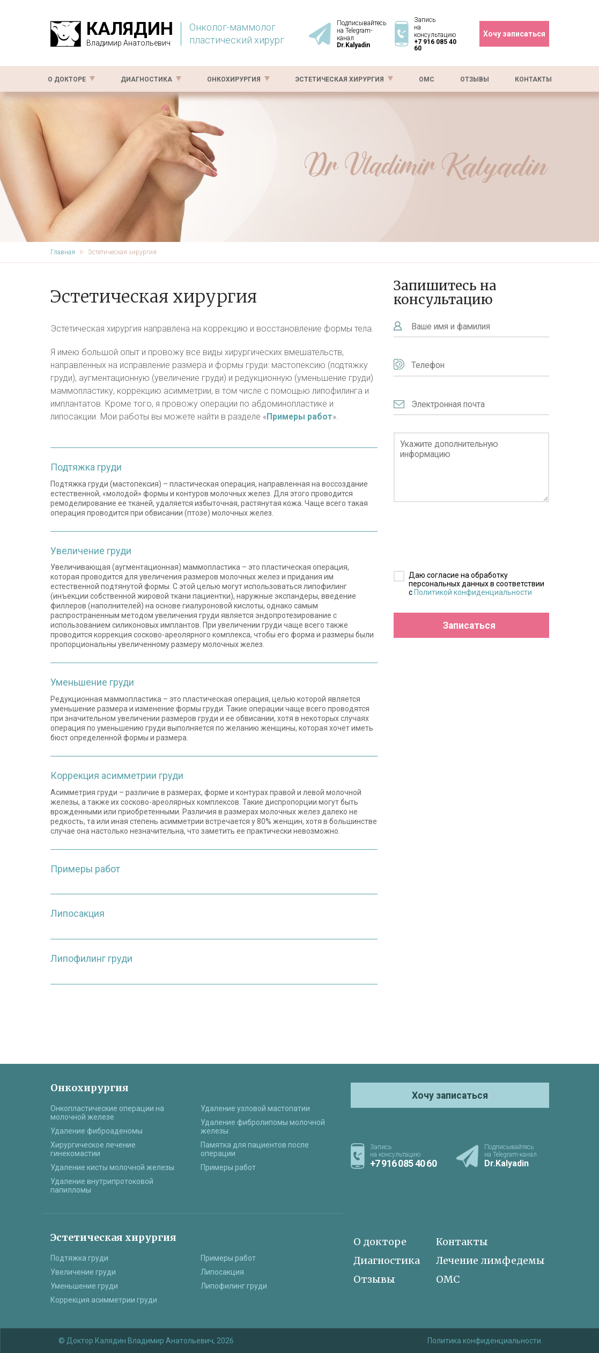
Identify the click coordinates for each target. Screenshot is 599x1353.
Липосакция (77, 911)
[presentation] (466, 542)
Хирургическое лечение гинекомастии (93, 1149)
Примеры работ (85, 867)
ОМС (426, 78)
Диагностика (151, 78)
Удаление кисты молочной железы (112, 1167)
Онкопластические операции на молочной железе (107, 1112)
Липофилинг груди (92, 956)
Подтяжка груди (86, 467)
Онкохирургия (238, 78)
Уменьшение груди (92, 681)
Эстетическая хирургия (344, 78)
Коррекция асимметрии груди (117, 774)
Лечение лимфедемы (490, 1260)
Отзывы (474, 78)
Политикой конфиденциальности (473, 597)
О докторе (71, 78)
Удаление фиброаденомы (96, 1131)
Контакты (533, 78)
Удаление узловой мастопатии (255, 1108)
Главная (62, 252)
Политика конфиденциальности (484, 1340)
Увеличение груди (91, 550)
